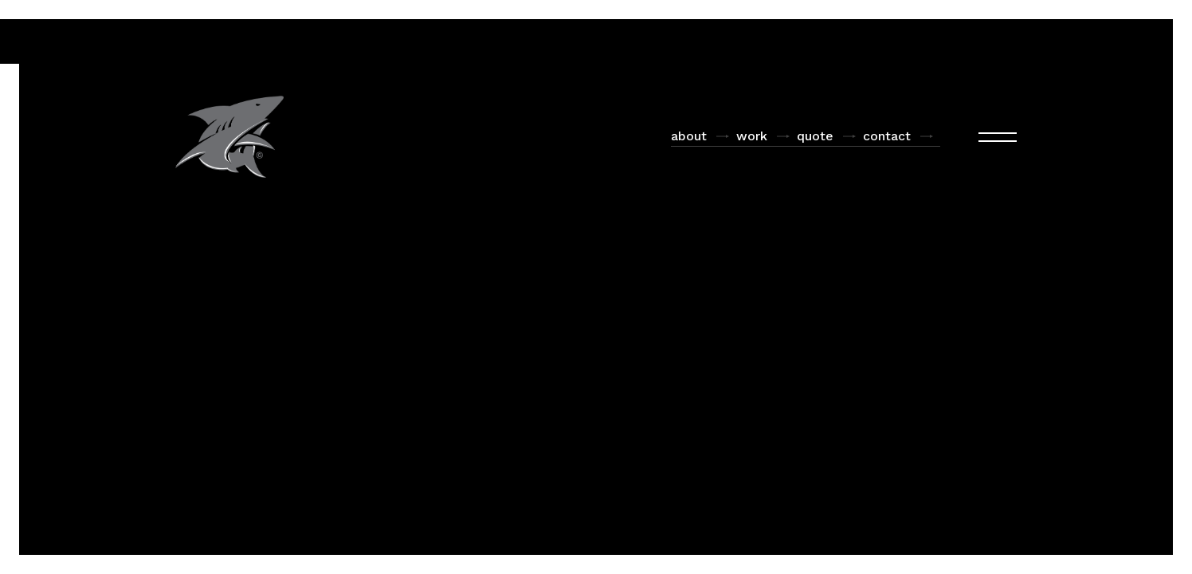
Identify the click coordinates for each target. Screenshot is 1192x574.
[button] (997, 137)
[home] (229, 137)
